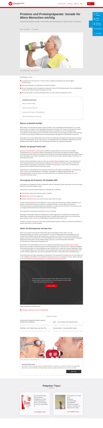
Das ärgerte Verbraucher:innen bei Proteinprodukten (35, 310)
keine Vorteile (55, 163)
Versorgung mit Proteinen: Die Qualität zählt (33, 112)
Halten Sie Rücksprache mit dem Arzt (31, 116)
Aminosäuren (35, 221)
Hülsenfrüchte (30, 199)
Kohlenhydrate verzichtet (72, 244)
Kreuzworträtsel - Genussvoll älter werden (65, 328)
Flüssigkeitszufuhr (67, 255)
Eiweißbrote (42, 211)
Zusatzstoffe (23, 175)
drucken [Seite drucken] (36, 29)
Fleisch (28, 196)
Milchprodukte (25, 193)
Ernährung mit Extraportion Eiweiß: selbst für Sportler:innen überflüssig (33, 321)
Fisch (34, 196)
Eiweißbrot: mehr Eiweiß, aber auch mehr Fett (33, 328)
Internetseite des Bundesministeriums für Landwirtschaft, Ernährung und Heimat (45, 258)
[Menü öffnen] (90, 3)
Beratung (70, 3)
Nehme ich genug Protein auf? (30, 107)
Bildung (76, 3)
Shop (81, 3)
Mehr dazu (73, 371)
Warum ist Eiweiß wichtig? (29, 103)
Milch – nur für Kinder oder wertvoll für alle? (65, 322)
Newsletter (98, 33)
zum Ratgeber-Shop (39, 412)
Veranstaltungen (98, 28)
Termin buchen (62, 3)
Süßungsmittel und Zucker (70, 173)
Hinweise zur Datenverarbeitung (61, 282)
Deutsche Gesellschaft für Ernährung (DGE (33, 150)
